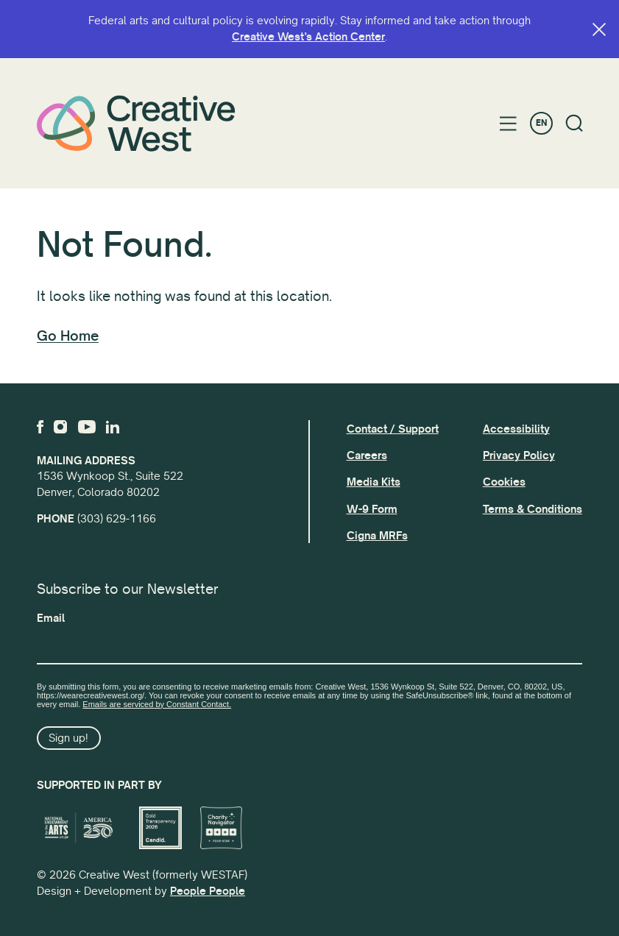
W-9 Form (372, 509)
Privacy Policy (519, 455)
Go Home (68, 336)
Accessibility (516, 429)
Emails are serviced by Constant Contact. (156, 704)
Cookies (504, 482)
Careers (367, 455)
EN (541, 123)
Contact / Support (393, 429)
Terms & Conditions (532, 509)
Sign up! (68, 738)
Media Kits (373, 482)
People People (207, 891)
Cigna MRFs (377, 535)
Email (51, 618)
